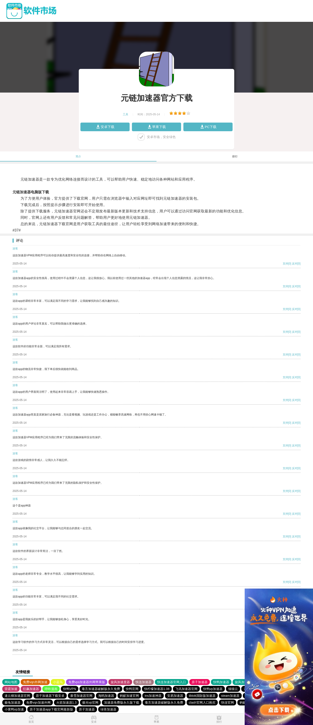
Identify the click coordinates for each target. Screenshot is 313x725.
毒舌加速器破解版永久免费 (101, 689)
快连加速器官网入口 (171, 682)
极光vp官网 (90, 702)
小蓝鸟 (58, 682)
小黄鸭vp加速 (14, 709)
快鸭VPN (69, 689)
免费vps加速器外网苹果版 (86, 682)
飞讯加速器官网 (186, 689)
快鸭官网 (132, 689)
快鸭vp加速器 (213, 689)
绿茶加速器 (108, 709)
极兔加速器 (13, 702)
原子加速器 (200, 682)
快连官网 (227, 702)
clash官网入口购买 (202, 702)
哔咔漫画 (51, 689)
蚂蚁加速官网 (129, 695)
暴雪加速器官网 (81, 695)
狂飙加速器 (31, 689)
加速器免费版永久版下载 (121, 702)
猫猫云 (233, 689)
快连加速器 (143, 682)
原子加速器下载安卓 (50, 695)
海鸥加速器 (106, 695)
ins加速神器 (153, 695)
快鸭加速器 (221, 682)
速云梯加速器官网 (17, 695)
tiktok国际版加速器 (202, 695)
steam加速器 (230, 695)
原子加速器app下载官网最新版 (51, 709)
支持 (285, 263)
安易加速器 (175, 695)
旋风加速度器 (120, 682)
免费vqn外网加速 (35, 682)
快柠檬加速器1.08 (156, 689)
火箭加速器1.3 (66, 702)
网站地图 (11, 682)
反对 (295, 263)
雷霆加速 (11, 689)
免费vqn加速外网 (38, 702)
